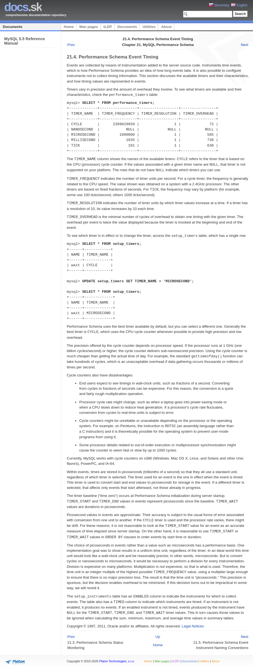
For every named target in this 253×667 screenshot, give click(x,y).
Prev (71, 45)
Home (69, 27)
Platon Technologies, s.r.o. (117, 659)
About (166, 27)
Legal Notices (193, 620)
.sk (23, 7)
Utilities (148, 27)
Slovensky (219, 5)
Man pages (88, 27)
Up (157, 631)
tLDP (107, 27)
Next (244, 45)
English (239, 5)
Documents (12, 27)
